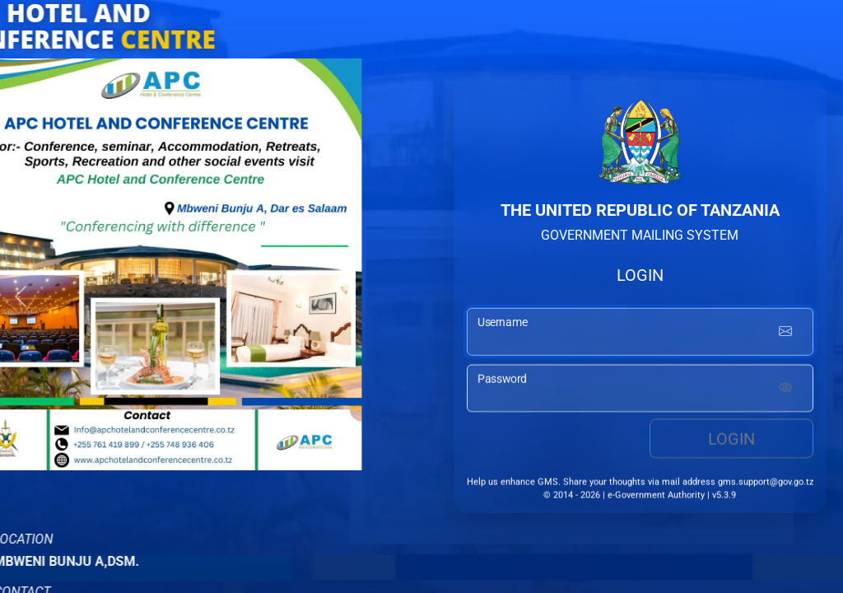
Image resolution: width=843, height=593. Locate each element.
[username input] (640, 333)
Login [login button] (731, 441)
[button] (20, 296)
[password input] (640, 390)
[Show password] (785, 390)
